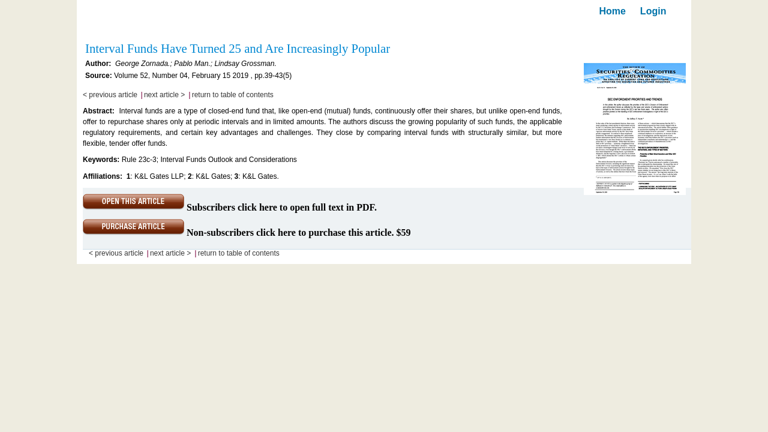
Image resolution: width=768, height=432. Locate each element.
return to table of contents (233, 95)
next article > (164, 95)
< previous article (110, 95)
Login (653, 11)
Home (612, 11)
